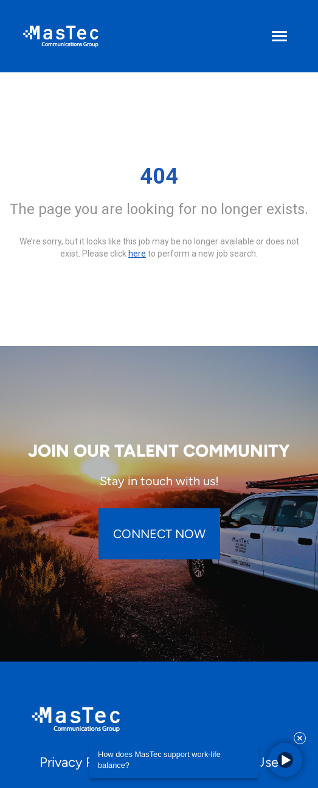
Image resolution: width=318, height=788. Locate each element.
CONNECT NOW (159, 534)
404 (159, 176)
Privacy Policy (81, 762)
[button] (285, 760)
